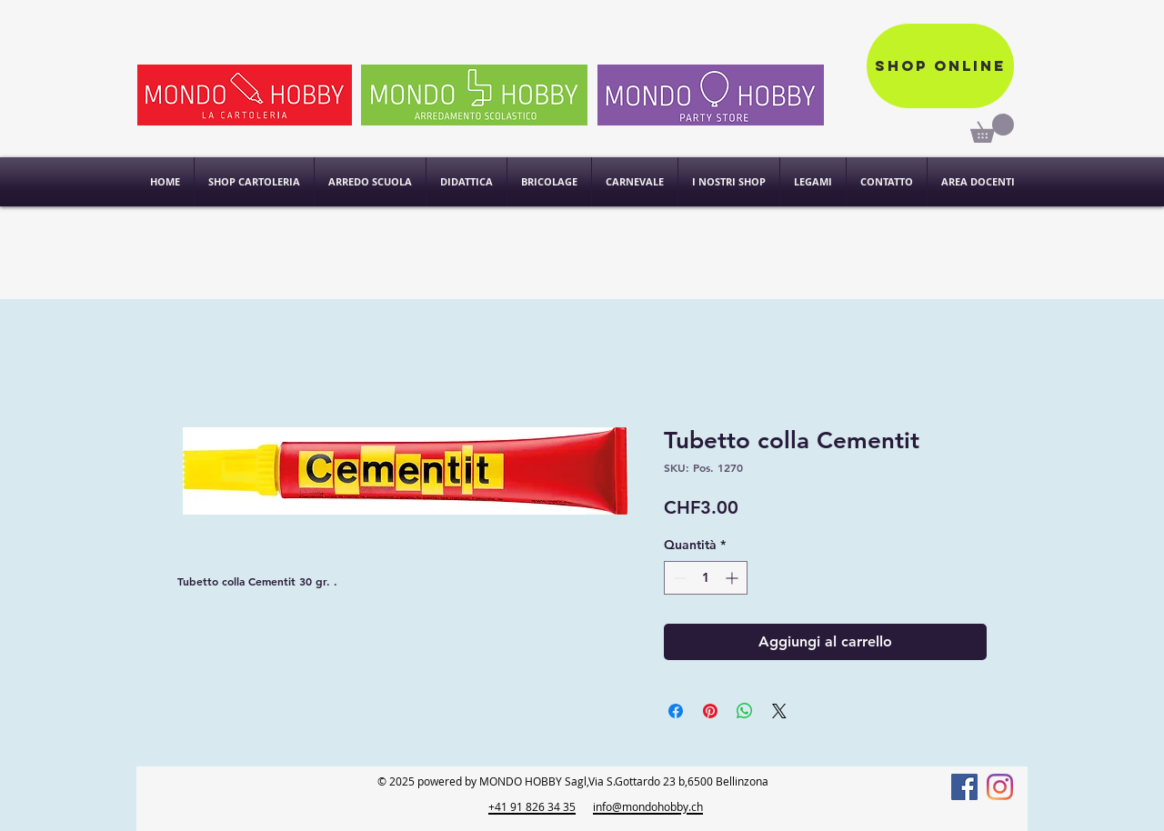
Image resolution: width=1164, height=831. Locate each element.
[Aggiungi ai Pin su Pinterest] (710, 711)
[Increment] (733, 578)
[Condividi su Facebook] (676, 711)
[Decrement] (678, 578)
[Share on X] (779, 711)
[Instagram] (1000, 787)
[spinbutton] (705, 578)
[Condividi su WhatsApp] (745, 711)
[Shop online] (940, 66)
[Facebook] (964, 787)
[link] (992, 128)
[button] (729, 181)
